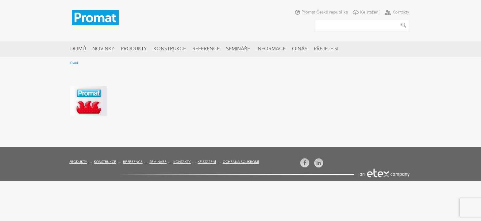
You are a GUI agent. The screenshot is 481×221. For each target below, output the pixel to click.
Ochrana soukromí (241, 162)
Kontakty (400, 12)
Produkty (134, 49)
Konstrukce (169, 49)
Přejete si (326, 49)
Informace (271, 49)
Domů (78, 49)
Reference (206, 49)
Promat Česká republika (325, 12)
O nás (299, 49)
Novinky (103, 49)
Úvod (74, 63)
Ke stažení (370, 12)
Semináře (238, 49)
